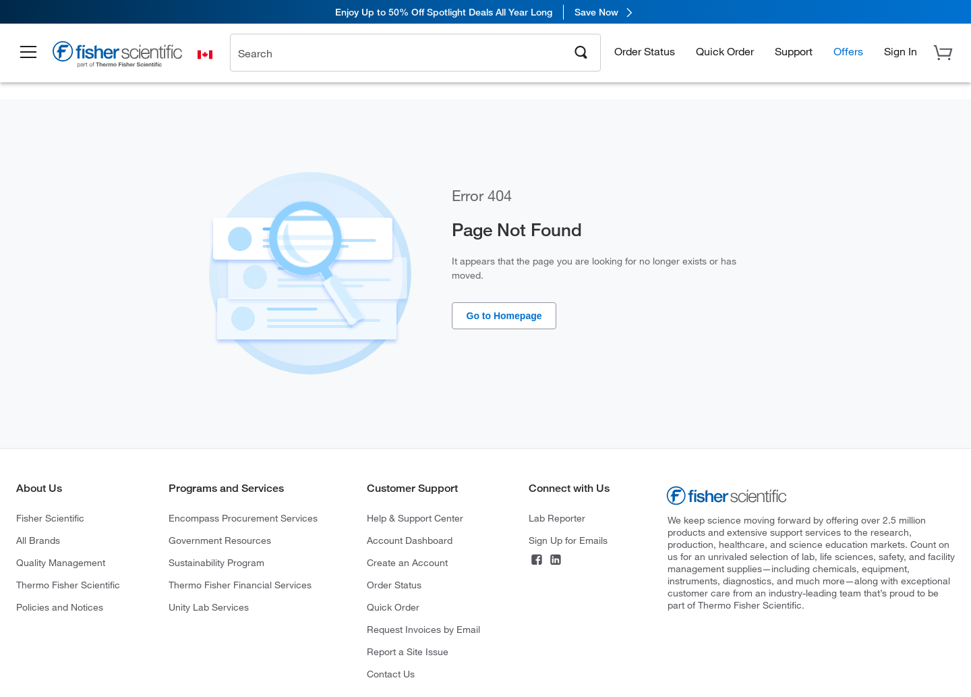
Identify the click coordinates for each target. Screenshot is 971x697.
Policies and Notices (59, 607)
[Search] (581, 51)
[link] (485, 12)
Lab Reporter (557, 518)
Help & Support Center (415, 518)
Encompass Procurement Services (243, 518)
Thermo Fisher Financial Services (240, 584)
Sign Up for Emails (568, 540)
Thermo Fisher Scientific (68, 584)
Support (794, 51)
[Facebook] (537, 561)
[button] (28, 52)
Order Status (644, 51)
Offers (848, 51)
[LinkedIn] (556, 561)
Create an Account (407, 562)
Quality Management (60, 562)
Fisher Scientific (50, 518)
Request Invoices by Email (423, 629)
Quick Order (725, 51)
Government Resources (220, 540)
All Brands (38, 540)
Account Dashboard (409, 540)
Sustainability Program (216, 562)
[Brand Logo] (118, 56)
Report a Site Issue (407, 651)
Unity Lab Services (209, 607)
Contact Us (391, 673)
